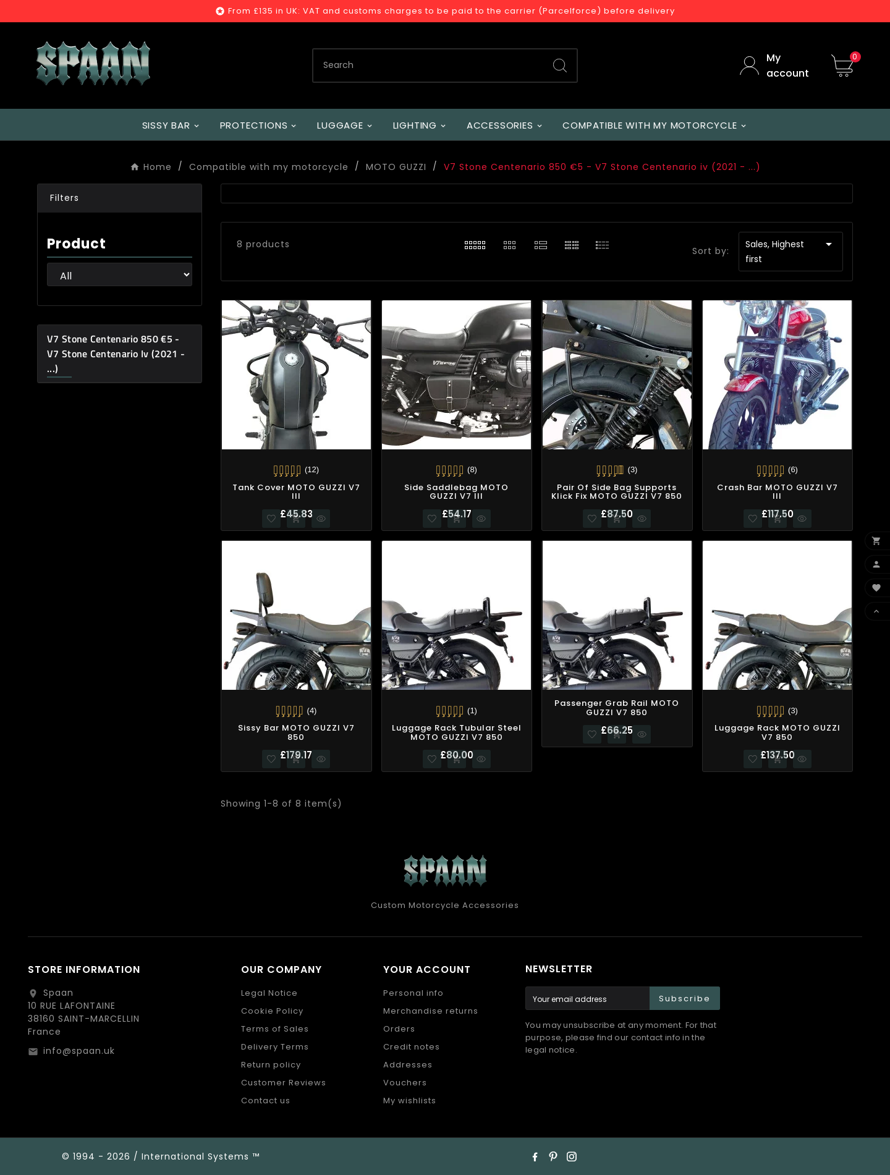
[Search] (428, 65)
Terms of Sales (275, 1029)
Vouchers (405, 1082)
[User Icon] (776, 65)
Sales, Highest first (790, 251)
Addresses (408, 1065)
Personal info (413, 993)
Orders (399, 1029)
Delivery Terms (275, 1047)
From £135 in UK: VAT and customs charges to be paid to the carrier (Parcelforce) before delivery (451, 11)
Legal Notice (269, 993)
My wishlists (409, 1100)
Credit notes (411, 1047)
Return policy (271, 1065)
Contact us (265, 1100)
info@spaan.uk (79, 1051)
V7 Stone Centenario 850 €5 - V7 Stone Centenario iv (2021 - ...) (116, 353)
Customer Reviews (283, 1082)
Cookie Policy (272, 1011)
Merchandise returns (430, 1011)
